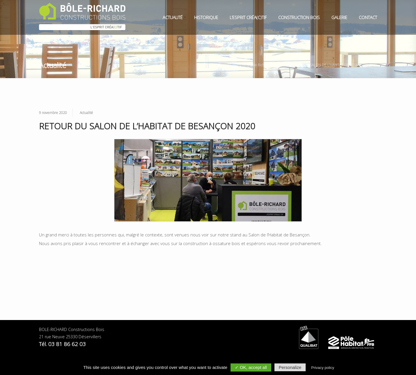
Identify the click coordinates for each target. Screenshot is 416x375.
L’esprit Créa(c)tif (248, 17)
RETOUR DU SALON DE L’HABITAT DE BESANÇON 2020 (333, 64)
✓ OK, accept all (251, 367)
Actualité (173, 17)
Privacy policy (322, 367)
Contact (368, 17)
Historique (206, 17)
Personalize (290, 367)
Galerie (339, 17)
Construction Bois (299, 17)
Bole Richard (260, 64)
